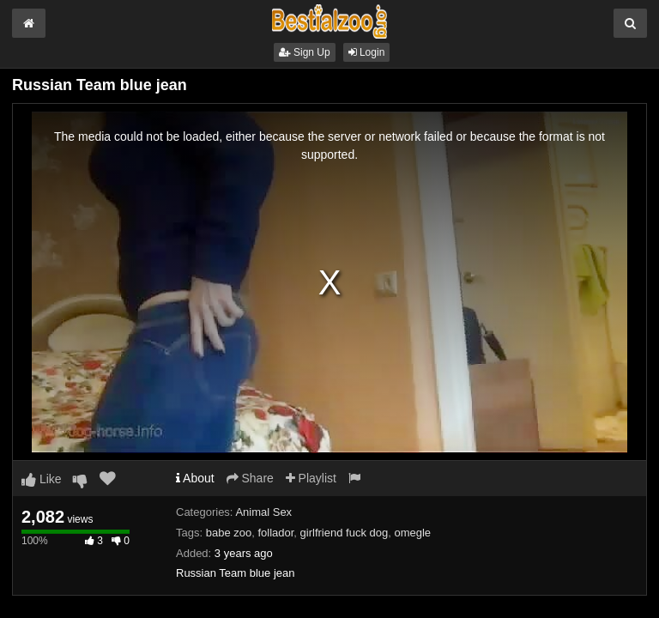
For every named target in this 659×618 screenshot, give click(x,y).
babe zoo (229, 532)
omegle (412, 532)
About (195, 478)
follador (275, 532)
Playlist (311, 478)
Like (41, 479)
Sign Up (304, 52)
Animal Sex (263, 512)
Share (250, 478)
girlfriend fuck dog (344, 532)
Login (366, 52)
